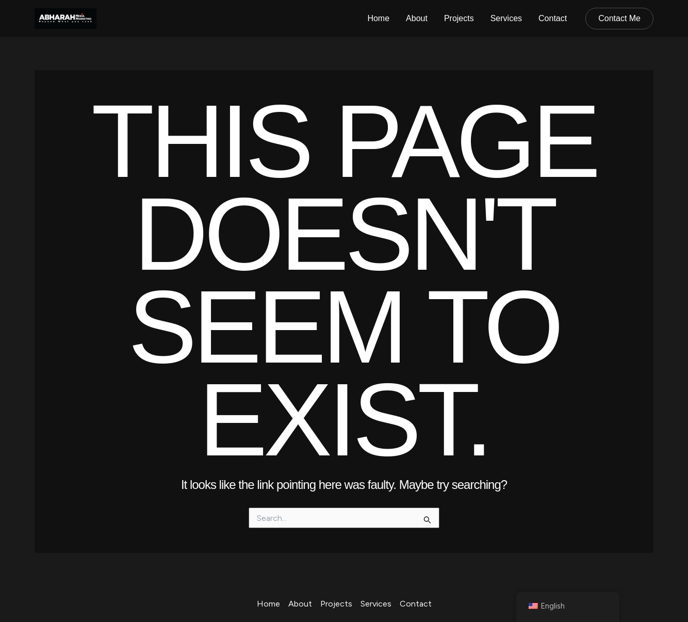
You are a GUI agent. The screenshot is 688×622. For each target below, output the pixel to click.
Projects (459, 18)
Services (506, 18)
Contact (552, 18)
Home (378, 18)
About (417, 18)
